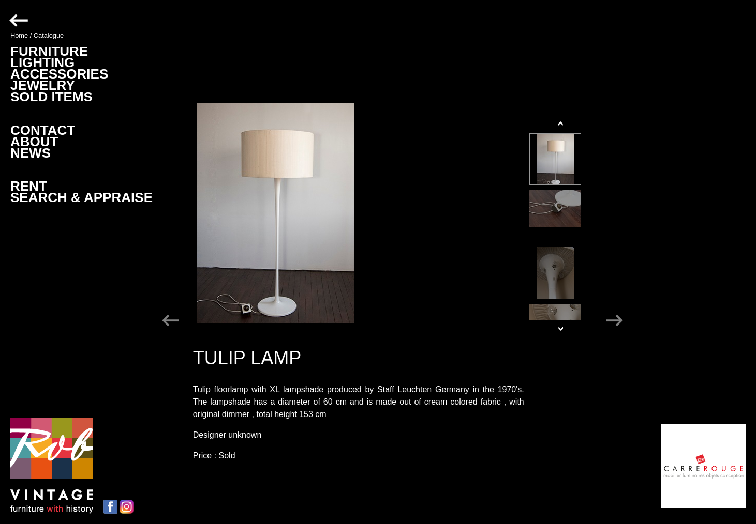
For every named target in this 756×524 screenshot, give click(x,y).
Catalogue (49, 35)
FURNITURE (49, 51)
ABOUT (34, 141)
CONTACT (42, 130)
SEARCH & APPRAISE (81, 197)
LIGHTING (42, 62)
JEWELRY (42, 85)
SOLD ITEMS (51, 96)
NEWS (30, 153)
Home (19, 35)
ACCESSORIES (59, 74)
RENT (28, 186)
